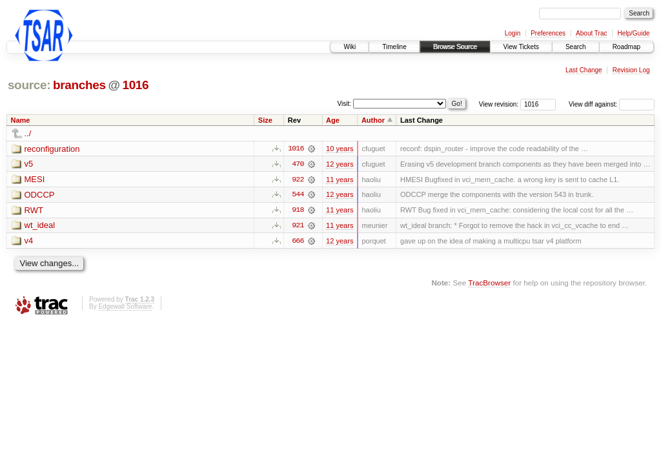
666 (297, 241)
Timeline (394, 46)
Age (333, 120)
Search (575, 46)
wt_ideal (40, 226)
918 (297, 210)
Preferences (548, 33)
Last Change (583, 70)
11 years (339, 179)
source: (29, 85)
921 (297, 226)
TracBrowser (489, 283)
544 (297, 195)
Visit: (345, 103)
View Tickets (521, 46)
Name (20, 120)
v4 (29, 242)
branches (79, 85)
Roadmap (626, 46)
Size (265, 120)
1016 (135, 85)
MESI (35, 180)
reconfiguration (52, 149)
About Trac (591, 33)
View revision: (499, 104)
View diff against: (612, 104)
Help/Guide (633, 33)
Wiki (349, 46)
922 (297, 179)
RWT (34, 211)
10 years (339, 148)
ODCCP (40, 195)
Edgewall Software (125, 307)
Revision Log (631, 70)
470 (297, 164)
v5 (29, 164)
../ (28, 133)
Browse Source (455, 46)
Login (512, 33)
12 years (339, 164)
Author (373, 120)
